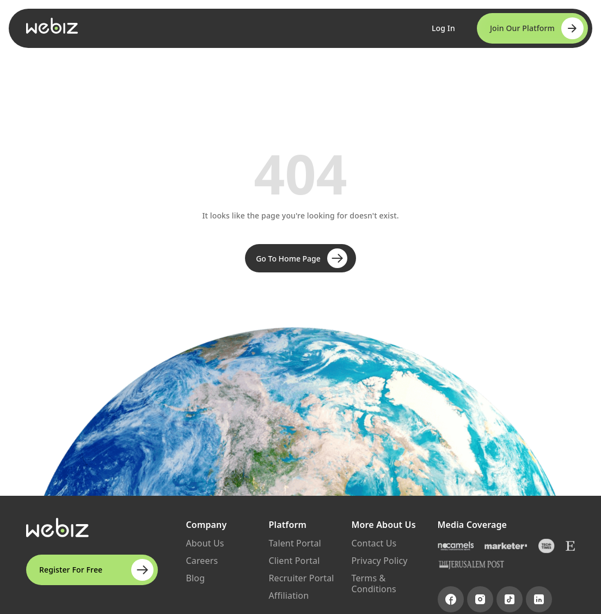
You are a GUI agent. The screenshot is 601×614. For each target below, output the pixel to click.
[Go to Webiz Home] (52, 25)
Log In (443, 28)
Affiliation (289, 595)
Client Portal (294, 561)
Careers (202, 561)
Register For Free (96, 570)
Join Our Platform (537, 28)
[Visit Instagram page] (480, 599)
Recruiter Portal (301, 578)
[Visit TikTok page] (509, 599)
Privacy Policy (380, 561)
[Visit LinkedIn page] (539, 599)
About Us (205, 543)
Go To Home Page (301, 258)
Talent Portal (295, 543)
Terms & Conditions (374, 583)
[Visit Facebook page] (451, 599)
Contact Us (374, 543)
